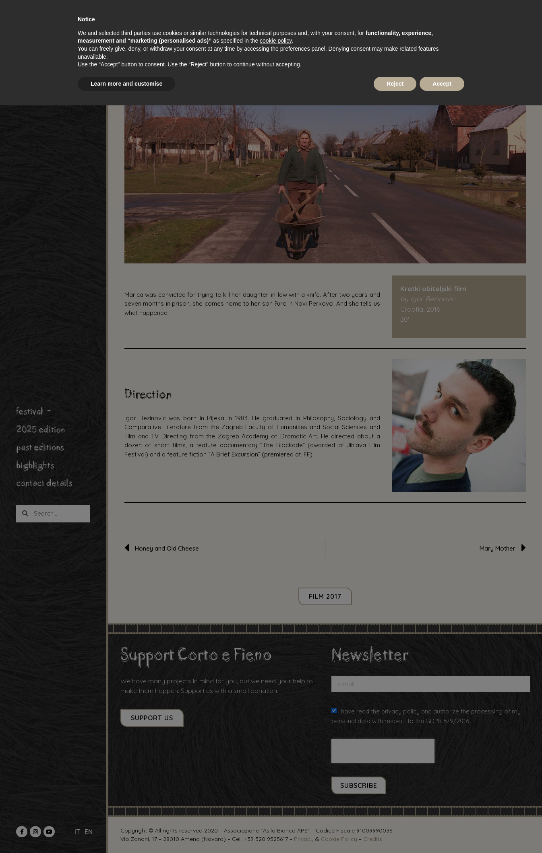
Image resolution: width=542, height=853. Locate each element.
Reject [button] (395, 83)
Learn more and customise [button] (126, 83)
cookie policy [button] (276, 40)
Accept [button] (441, 83)
